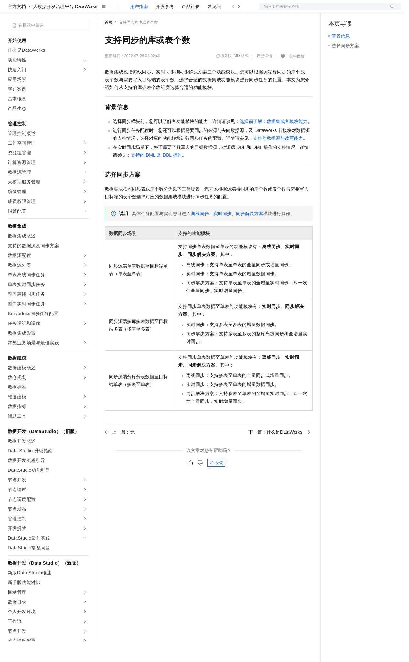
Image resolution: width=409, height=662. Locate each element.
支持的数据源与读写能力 (278, 158)
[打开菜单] (10, 10)
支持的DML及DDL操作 (156, 175)
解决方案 (104, 10)
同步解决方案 (249, 234)
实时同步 (222, 234)
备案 (335, 10)
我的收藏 (296, 77)
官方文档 (17, 27)
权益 (124, 10)
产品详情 (264, 76)
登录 (390, 10)
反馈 (216, 483)
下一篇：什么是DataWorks (279, 452)
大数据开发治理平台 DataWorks (65, 27)
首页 (109, 43)
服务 (190, 10)
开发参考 (165, 27)
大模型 (66, 10)
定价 (139, 10)
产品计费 (191, 27)
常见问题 (217, 27)
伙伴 (175, 10)
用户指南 (139, 27)
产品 (84, 10)
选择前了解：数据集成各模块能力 (273, 142)
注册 (367, 10)
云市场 (157, 10)
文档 (322, 10)
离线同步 (200, 234)
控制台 (351, 10)
